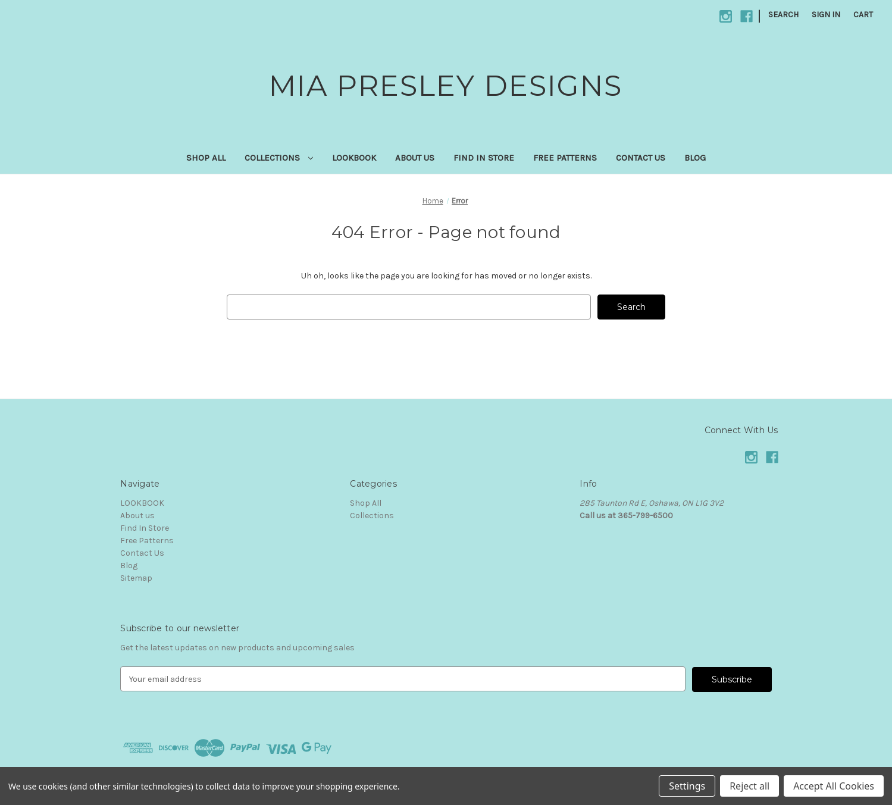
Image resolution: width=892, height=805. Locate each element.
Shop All (206, 157)
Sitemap (136, 578)
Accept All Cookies (833, 786)
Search (783, 15)
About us (414, 157)
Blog (695, 157)
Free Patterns (565, 157)
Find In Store (483, 157)
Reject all (749, 786)
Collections (279, 157)
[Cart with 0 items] (863, 14)
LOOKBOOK (354, 157)
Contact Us (640, 157)
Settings (687, 786)
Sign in (826, 15)
